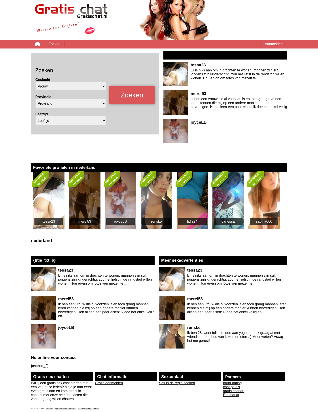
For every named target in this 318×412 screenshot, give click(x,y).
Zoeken (54, 44)
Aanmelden (274, 44)
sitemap (49, 409)
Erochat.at (231, 395)
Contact (94, 409)
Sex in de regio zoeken (177, 383)
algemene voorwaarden (65, 409)
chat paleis (231, 387)
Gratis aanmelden (109, 383)
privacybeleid (84, 409)
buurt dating (232, 383)
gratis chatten (233, 391)
